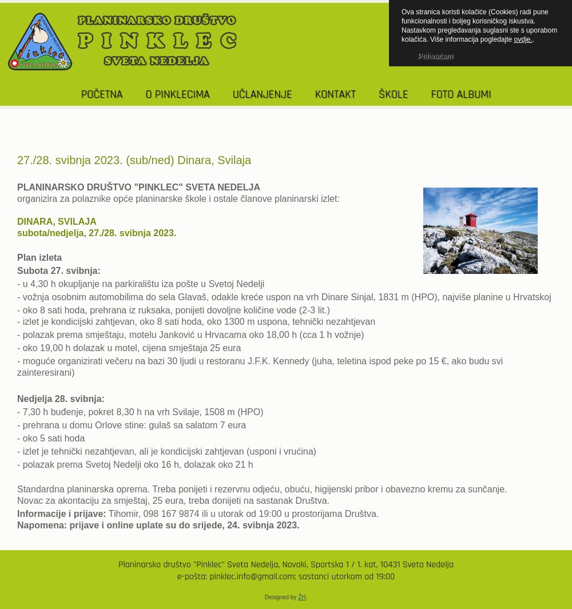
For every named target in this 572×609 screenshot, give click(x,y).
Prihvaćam (435, 55)
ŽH (301, 597)
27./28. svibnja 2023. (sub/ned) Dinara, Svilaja (134, 160)
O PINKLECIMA (177, 94)
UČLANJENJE (262, 94)
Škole (393, 94)
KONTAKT (335, 94)
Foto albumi (461, 94)
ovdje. (523, 39)
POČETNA (102, 94)
